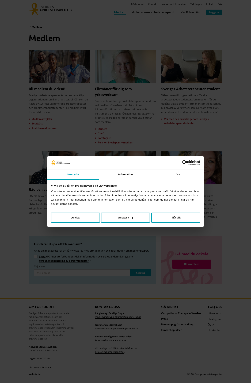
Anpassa (125, 217)
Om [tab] (178, 174)
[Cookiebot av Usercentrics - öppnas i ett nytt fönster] (185, 163)
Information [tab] (125, 174)
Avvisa (75, 217)
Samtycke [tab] (73, 174)
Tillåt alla (175, 217)
